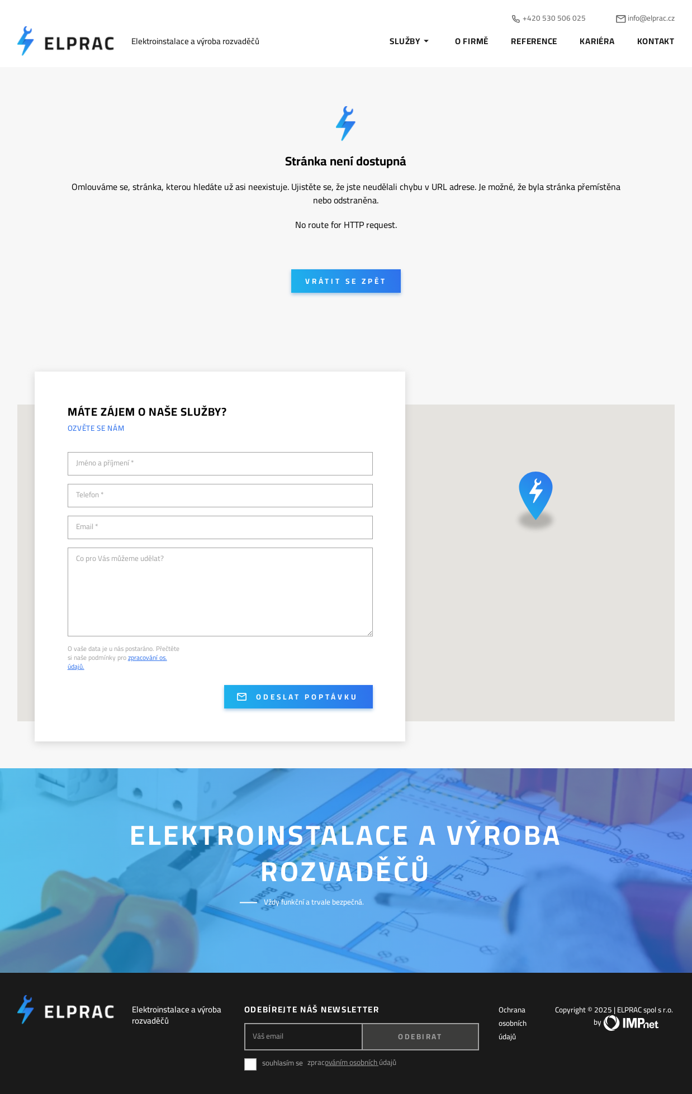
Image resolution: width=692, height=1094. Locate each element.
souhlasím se (282, 1063)
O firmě (472, 41)
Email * (87, 526)
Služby (411, 41)
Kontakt (656, 41)
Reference (534, 41)
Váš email (268, 1036)
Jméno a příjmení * (105, 463)
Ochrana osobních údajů (513, 1023)
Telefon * (90, 495)
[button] (535, 505)
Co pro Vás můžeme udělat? (120, 558)
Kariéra (597, 41)
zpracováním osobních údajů (351, 1062)
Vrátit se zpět (346, 281)
